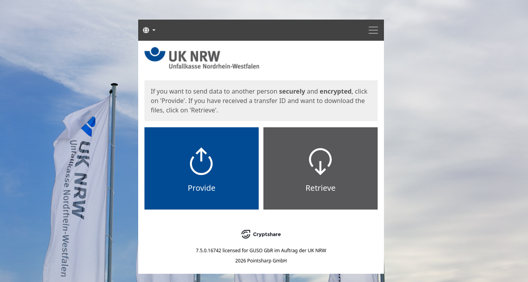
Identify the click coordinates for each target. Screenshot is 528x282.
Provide (202, 188)
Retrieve (320, 188)
